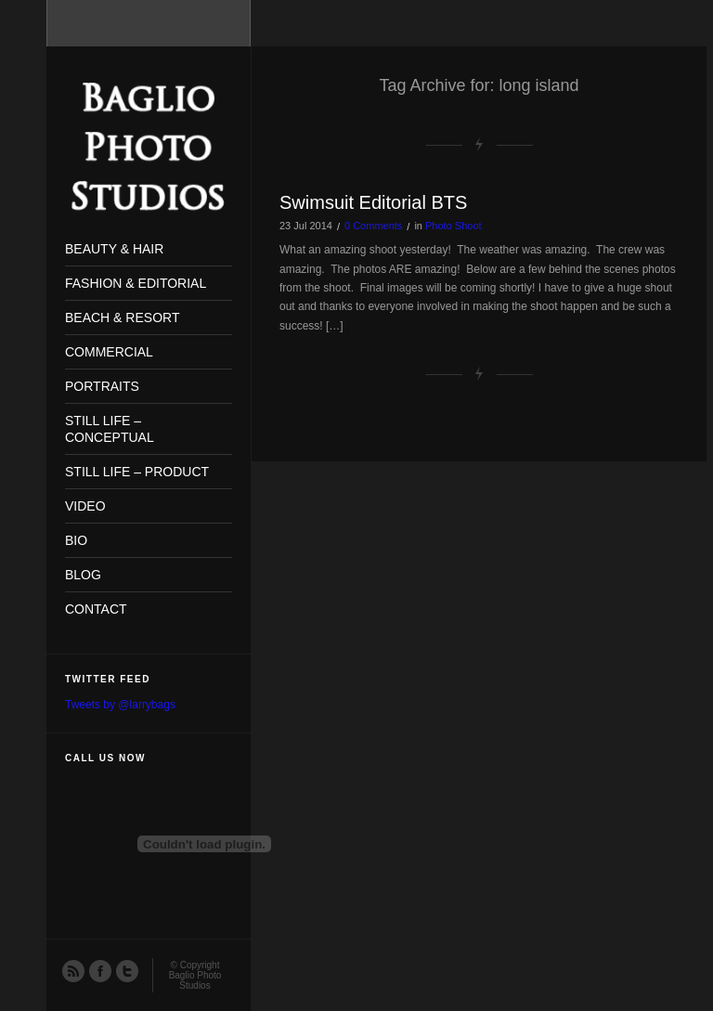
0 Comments (373, 225)
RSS (72, 970)
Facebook (99, 970)
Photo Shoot (453, 225)
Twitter (126, 970)
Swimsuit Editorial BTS (373, 202)
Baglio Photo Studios (195, 980)
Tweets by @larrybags (120, 704)
